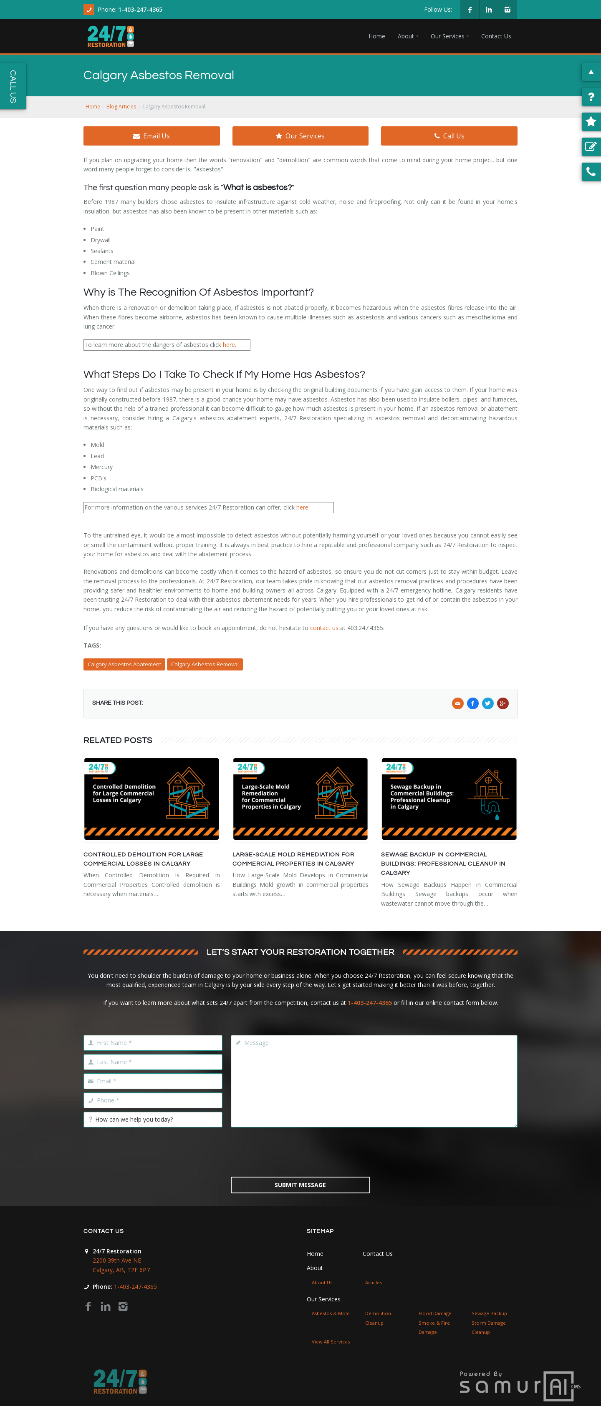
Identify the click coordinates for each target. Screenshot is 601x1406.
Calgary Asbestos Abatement (124, 664)
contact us (324, 628)
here (229, 345)
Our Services (300, 136)
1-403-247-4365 (140, 9)
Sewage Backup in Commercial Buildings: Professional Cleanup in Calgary (443, 864)
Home (93, 106)
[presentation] (300, 1151)
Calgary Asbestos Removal (205, 664)
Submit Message (300, 1185)
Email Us (151, 136)
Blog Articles (121, 106)
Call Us (449, 136)
